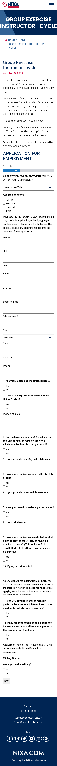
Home (10, 40)
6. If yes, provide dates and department (25, 492)
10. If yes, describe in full (17, 566)
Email (6, 273)
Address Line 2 (10, 316)
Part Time (10, 203)
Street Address (10, 301)
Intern (8, 210)
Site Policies (28, 710)
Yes (7, 386)
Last (5, 265)
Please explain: (11, 414)
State (5, 343)
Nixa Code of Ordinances (28, 722)
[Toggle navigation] (51, 5)
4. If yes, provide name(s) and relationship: (27, 459)
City (5, 330)
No (7, 389)
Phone (6, 365)
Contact (28, 706)
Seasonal (10, 207)
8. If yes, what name (14, 522)
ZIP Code (7, 357)
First (5, 250)
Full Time (10, 199)
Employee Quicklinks (28, 717)
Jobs (22, 40)
